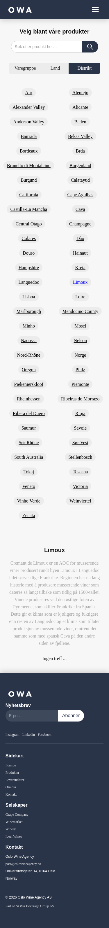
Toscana (80, 471)
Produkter (12, 773)
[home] (19, 9)
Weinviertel (80, 500)
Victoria (80, 486)
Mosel (80, 325)
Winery (11, 829)
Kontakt (11, 794)
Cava (80, 209)
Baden (80, 121)
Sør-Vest (80, 442)
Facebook (44, 735)
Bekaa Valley (80, 136)
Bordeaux (29, 150)
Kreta (80, 267)
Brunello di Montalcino (29, 165)
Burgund (29, 180)
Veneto (28, 486)
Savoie (80, 428)
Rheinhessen (28, 398)
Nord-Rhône (28, 355)
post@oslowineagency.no (23, 864)
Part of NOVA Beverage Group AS (30, 906)
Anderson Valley (28, 121)
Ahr (28, 92)
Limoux (80, 282)
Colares (29, 238)
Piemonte (80, 384)
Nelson (80, 340)
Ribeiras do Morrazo (80, 398)
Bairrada (29, 136)
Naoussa (29, 340)
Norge (80, 355)
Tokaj (29, 471)
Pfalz (80, 369)
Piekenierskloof (28, 384)
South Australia (28, 457)
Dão (80, 238)
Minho (28, 325)
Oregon (29, 369)
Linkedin (28, 735)
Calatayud (80, 180)
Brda (80, 150)
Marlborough (29, 311)
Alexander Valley (28, 107)
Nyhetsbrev (18, 705)
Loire (80, 296)
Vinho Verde (28, 500)
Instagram (12, 735)
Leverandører (15, 780)
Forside (11, 765)
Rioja (80, 413)
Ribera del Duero (29, 413)
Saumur (29, 428)
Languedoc (28, 282)
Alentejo (80, 92)
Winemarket (14, 822)
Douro (29, 253)
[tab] (25, 68)
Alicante (80, 107)
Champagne (80, 223)
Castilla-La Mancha (28, 209)
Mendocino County (80, 311)
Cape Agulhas (80, 194)
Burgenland (80, 165)
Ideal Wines (14, 836)
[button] (95, 9)
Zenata (28, 515)
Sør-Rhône (29, 442)
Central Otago (29, 223)
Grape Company (17, 815)
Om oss (11, 787)
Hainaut (80, 253)
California (28, 194)
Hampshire (29, 267)
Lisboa (28, 296)
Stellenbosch (80, 457)
